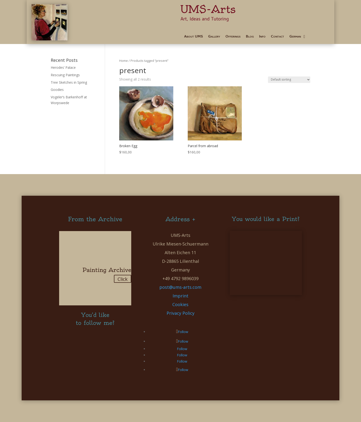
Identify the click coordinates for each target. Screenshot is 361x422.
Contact (277, 37)
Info (262, 37)
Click (123, 279)
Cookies (180, 304)
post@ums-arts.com (180, 287)
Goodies (57, 89)
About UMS (193, 37)
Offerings (233, 37)
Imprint (180, 296)
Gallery (214, 37)
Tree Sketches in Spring (69, 82)
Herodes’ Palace (63, 67)
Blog (250, 37)
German (295, 37)
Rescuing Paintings (65, 75)
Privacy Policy (180, 313)
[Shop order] (289, 79)
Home (123, 60)
